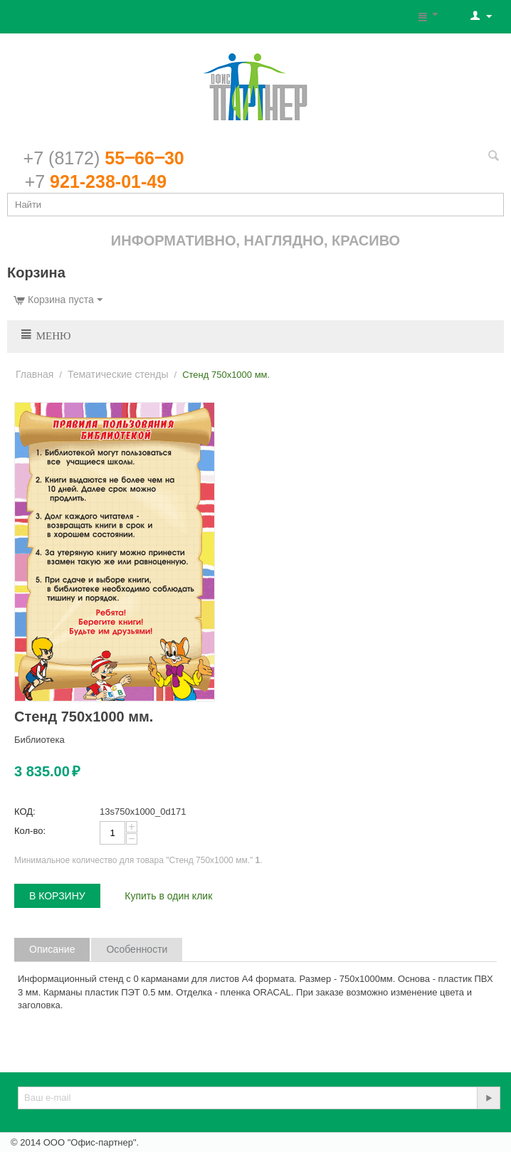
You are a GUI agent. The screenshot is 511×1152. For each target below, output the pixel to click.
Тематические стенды (118, 374)
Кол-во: (30, 830)
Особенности (136, 949)
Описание (52, 949)
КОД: (25, 811)
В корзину (57, 896)
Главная (34, 374)
